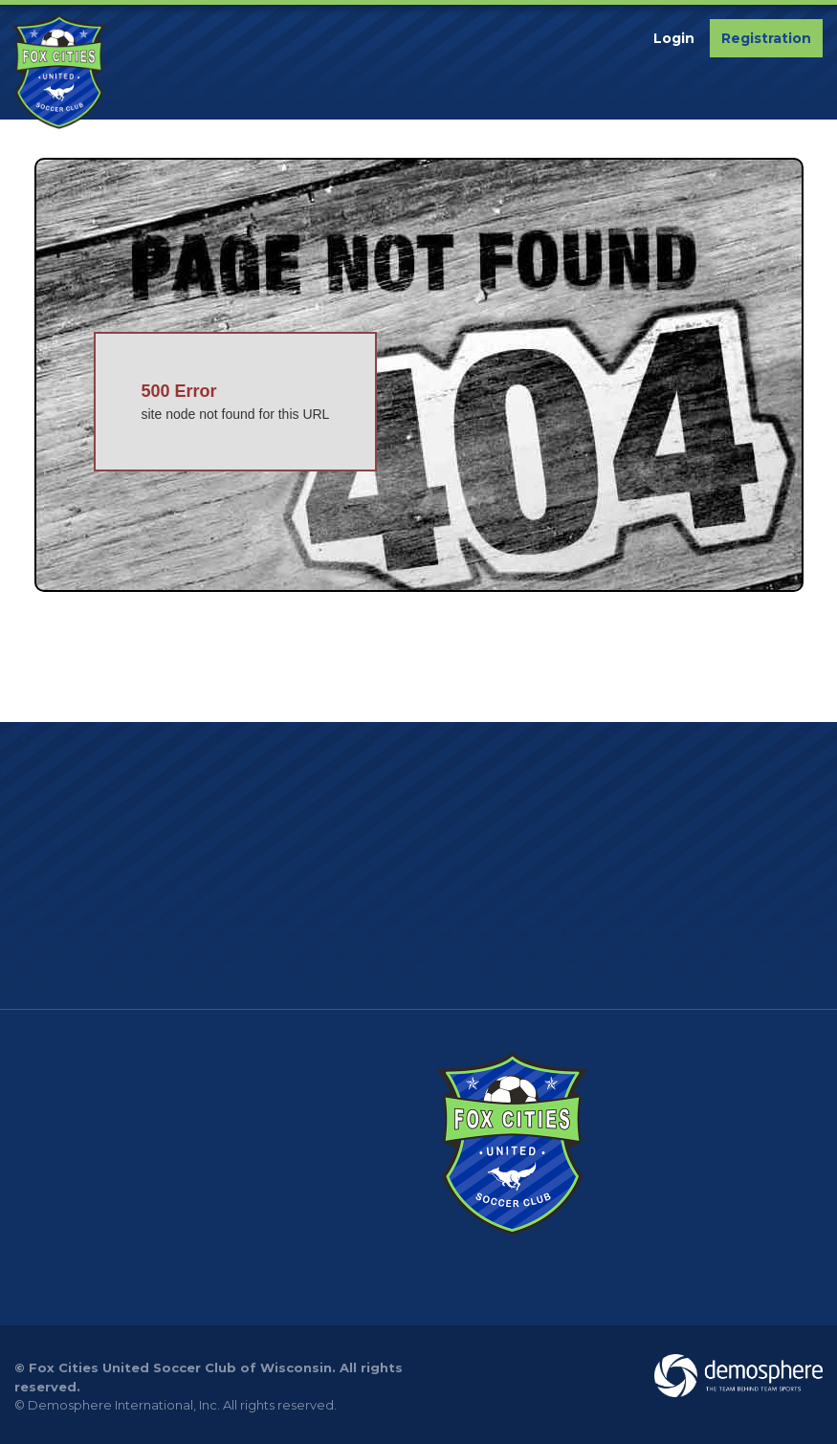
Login (673, 38)
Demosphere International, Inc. (124, 1404)
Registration (766, 38)
